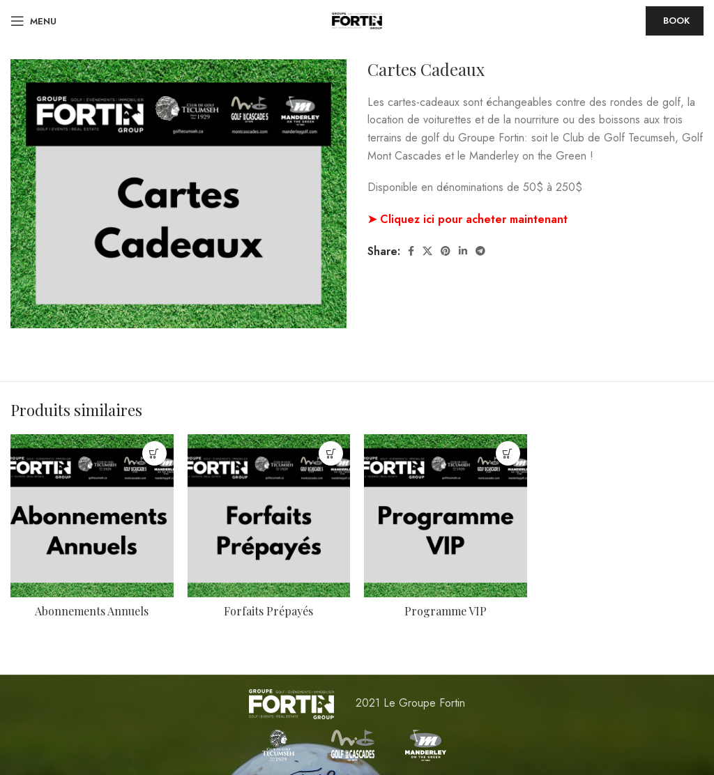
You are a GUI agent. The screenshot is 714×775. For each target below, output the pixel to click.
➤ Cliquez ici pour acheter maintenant (467, 219)
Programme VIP (445, 611)
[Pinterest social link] (445, 251)
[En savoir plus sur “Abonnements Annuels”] (154, 453)
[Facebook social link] (411, 251)
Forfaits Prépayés (268, 611)
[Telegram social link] (480, 251)
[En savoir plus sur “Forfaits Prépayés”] (331, 453)
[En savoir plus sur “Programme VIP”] (508, 453)
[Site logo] (356, 20)
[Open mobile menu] (33, 21)
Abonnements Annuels (92, 611)
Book (676, 20)
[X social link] (427, 251)
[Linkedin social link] (463, 251)
